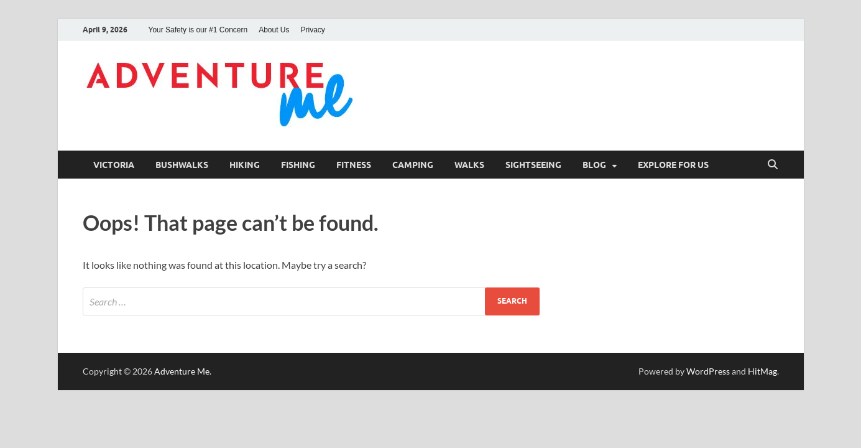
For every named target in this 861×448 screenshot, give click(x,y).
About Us (274, 30)
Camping (412, 165)
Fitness (353, 165)
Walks (469, 165)
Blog (594, 165)
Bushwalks (181, 165)
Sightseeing (533, 165)
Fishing (298, 165)
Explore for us (673, 165)
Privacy (313, 30)
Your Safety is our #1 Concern (198, 30)
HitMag (762, 371)
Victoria (113, 165)
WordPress (708, 371)
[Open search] (772, 165)
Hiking (244, 165)
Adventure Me (181, 371)
